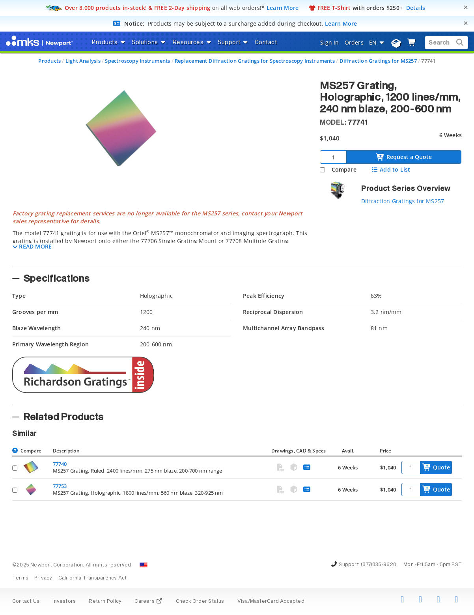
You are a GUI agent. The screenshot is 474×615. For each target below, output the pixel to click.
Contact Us (25, 601)
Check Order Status (200, 601)
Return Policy (105, 601)
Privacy (43, 578)
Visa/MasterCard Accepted (270, 601)
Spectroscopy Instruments (137, 60)
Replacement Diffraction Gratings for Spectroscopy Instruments (255, 60)
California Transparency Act (92, 578)
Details (415, 7)
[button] (32, 246)
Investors (64, 601)
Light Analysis (83, 60)
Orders (354, 42)
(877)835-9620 (378, 565)
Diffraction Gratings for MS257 (378, 60)
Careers (148, 601)
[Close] (465, 7)
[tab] (160, 236)
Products (49, 60)
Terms (20, 578)
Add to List (390, 169)
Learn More (283, 7)
